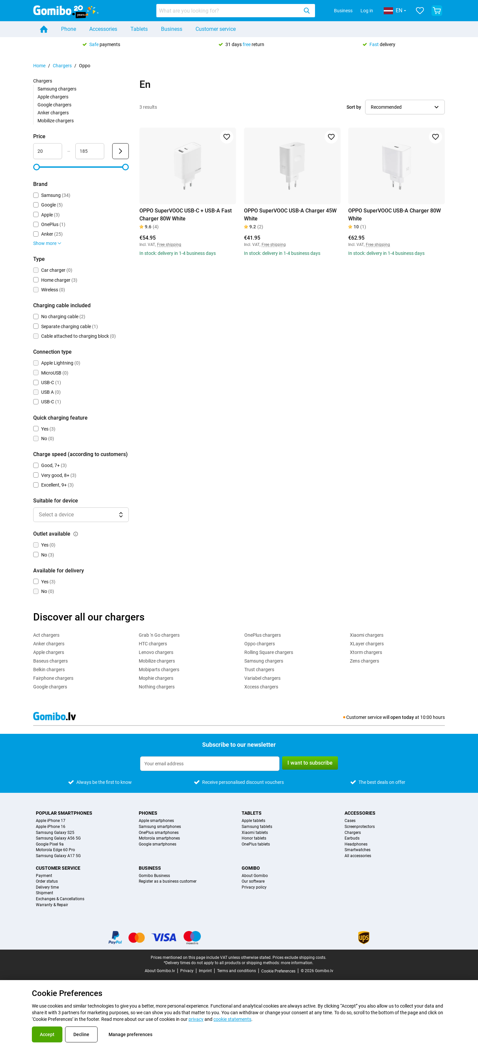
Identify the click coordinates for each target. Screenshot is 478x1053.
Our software (253, 881)
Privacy (187, 970)
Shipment (44, 893)
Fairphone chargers (53, 678)
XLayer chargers (367, 643)
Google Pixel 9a (50, 844)
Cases (350, 821)
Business (343, 10)
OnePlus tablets (256, 844)
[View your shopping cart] (437, 10)
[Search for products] (228, 10)
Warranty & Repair (52, 905)
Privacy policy (254, 887)
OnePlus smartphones (159, 833)
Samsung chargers (57, 88)
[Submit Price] (120, 151)
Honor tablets (254, 838)
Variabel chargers (262, 678)
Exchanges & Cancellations (60, 899)
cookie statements (232, 1019)
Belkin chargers (49, 669)
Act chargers (46, 635)
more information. (297, 963)
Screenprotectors (360, 827)
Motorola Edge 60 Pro (55, 850)
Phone (68, 29)
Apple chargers (53, 96)
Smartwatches (357, 850)
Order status (47, 881)
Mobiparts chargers (159, 669)
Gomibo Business (154, 876)
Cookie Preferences (278, 971)
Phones (148, 813)
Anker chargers (53, 112)
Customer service (216, 29)
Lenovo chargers (156, 652)
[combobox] (235, 11)
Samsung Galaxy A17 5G (58, 856)
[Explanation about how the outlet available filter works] (75, 534)
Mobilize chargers (56, 120)
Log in (366, 10)
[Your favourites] (420, 10)
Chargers (62, 65)
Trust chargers (259, 669)
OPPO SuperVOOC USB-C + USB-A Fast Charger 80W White (185, 214)
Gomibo (251, 868)
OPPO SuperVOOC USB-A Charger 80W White (394, 214)
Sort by (354, 107)
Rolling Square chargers (268, 652)
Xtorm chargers (366, 652)
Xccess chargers (261, 686)
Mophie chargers (156, 678)
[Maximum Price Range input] (89, 151)
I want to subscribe (310, 763)
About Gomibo (255, 876)
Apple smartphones (156, 821)
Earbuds (352, 838)
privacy (196, 1019)
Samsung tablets (257, 827)
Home (39, 65)
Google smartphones (157, 844)
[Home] (44, 29)
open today (402, 717)
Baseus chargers (50, 661)
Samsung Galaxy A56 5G (58, 838)
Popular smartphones (64, 813)
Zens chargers (364, 661)
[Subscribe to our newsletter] (209, 763)
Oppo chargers (259, 643)
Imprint (205, 970)
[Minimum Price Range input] (47, 151)
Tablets (139, 29)
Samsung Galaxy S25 (55, 833)
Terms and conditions (236, 970)
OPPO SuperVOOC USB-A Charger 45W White (290, 214)
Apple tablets (253, 821)
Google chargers (54, 104)
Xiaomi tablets (255, 833)
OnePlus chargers (262, 635)
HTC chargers (153, 643)
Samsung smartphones (160, 827)
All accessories (358, 856)
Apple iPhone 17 (50, 821)
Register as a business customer (168, 881)
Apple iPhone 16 (50, 827)
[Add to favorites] (226, 137)
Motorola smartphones (159, 838)
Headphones (356, 844)
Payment (44, 876)
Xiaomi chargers (366, 635)
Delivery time (47, 887)
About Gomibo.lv (160, 970)
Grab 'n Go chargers (159, 635)
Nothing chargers (157, 686)
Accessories (103, 29)
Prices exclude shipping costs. (299, 957)
